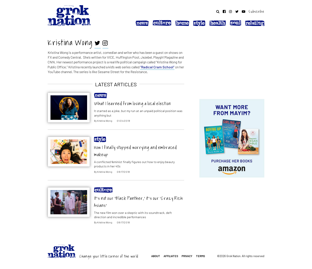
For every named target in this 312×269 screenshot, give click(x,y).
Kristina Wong (104, 120)
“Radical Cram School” (157, 67)
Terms (200, 256)
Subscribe (256, 11)
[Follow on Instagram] (230, 11)
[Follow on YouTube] (243, 11)
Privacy (187, 256)
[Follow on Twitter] (237, 11)
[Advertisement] (231, 63)
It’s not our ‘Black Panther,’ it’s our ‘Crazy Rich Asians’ (138, 202)
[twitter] (97, 43)
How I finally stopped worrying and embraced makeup (135, 151)
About (155, 256)
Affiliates (171, 256)
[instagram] (105, 43)
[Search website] (217, 11)
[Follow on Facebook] (224, 11)
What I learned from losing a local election (132, 103)
